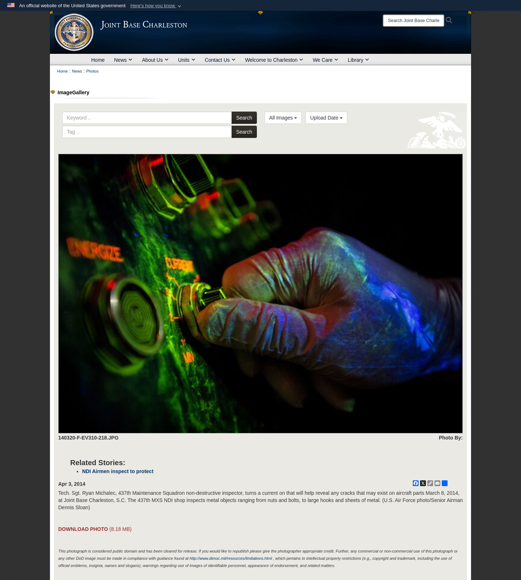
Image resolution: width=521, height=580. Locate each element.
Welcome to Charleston (274, 60)
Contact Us (220, 60)
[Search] (413, 20)
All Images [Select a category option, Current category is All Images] (283, 118)
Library (358, 60)
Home (98, 60)
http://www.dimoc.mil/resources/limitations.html (231, 558)
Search (244, 118)
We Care (325, 60)
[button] (156, 5)
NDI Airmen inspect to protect (117, 471)
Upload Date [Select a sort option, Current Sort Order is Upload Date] (326, 118)
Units (186, 60)
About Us (155, 60)
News (123, 60)
